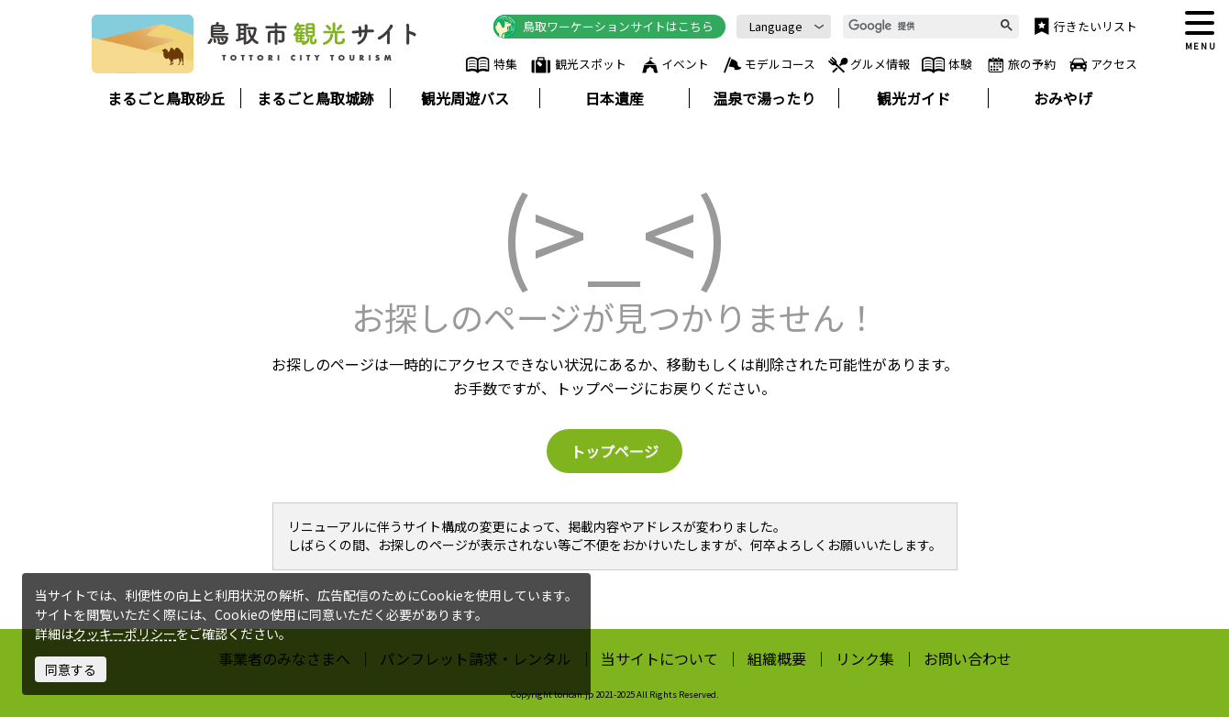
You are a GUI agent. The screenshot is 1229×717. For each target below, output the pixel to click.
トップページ (614, 451)
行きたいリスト (1083, 27)
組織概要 (776, 658)
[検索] (923, 26)
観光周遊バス (465, 98)
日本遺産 (614, 98)
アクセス (1102, 65)
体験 (947, 65)
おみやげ (1063, 98)
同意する (70, 669)
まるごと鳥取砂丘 (166, 98)
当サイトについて (659, 658)
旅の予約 (1020, 65)
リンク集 (865, 658)
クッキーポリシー (124, 633)
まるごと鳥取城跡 (315, 98)
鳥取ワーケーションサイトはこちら (603, 27)
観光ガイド (913, 98)
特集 (491, 65)
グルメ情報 (868, 65)
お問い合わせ (968, 658)
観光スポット (577, 65)
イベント (674, 65)
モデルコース (768, 65)
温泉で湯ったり (764, 98)
